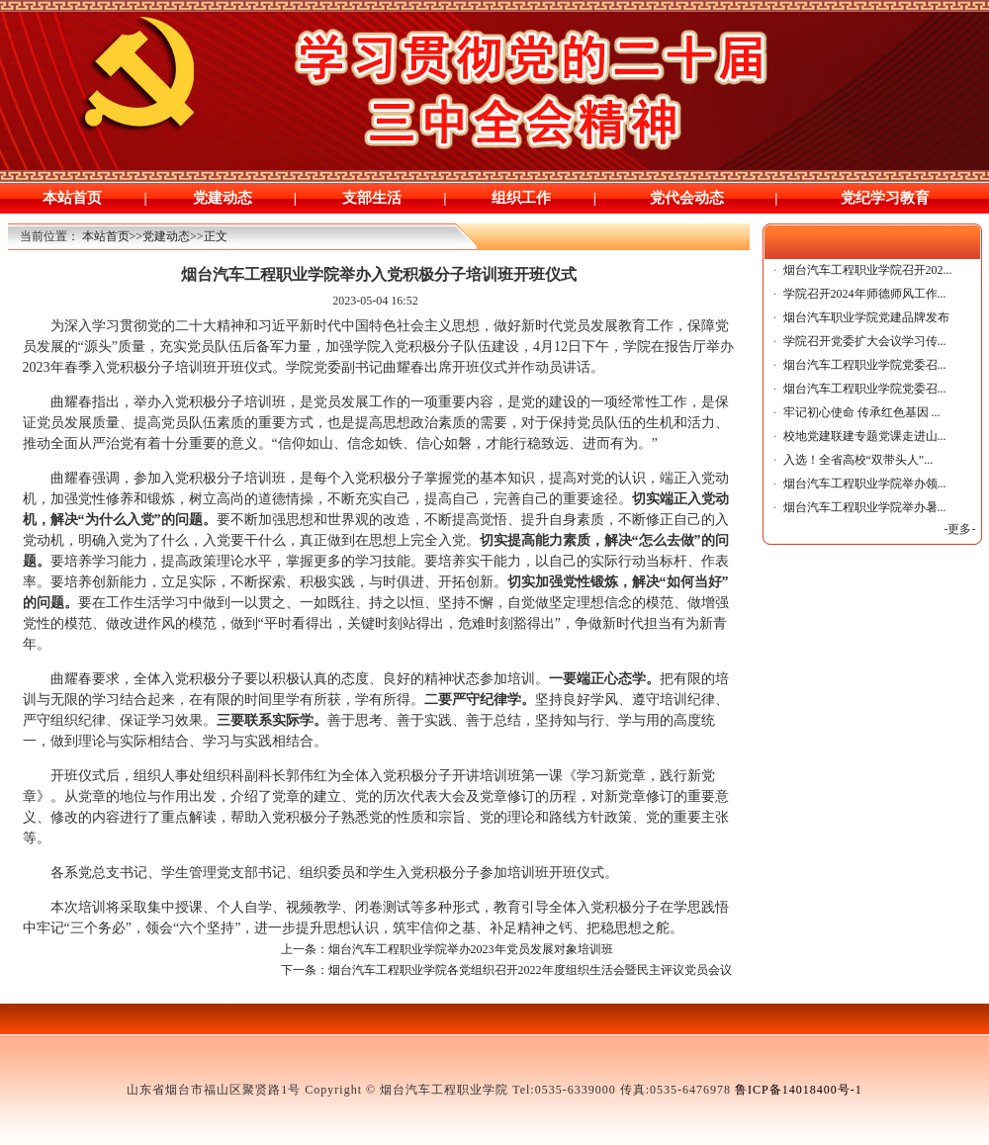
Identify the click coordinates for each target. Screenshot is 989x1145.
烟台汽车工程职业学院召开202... (867, 270)
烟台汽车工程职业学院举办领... (864, 483)
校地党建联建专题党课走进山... (864, 436)
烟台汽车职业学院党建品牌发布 (866, 317)
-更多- (960, 529)
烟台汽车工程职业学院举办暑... (864, 507)
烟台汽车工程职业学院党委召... (864, 365)
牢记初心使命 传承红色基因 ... (862, 412)
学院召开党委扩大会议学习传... (864, 341)
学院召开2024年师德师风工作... (864, 294)
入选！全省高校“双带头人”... (858, 460)
